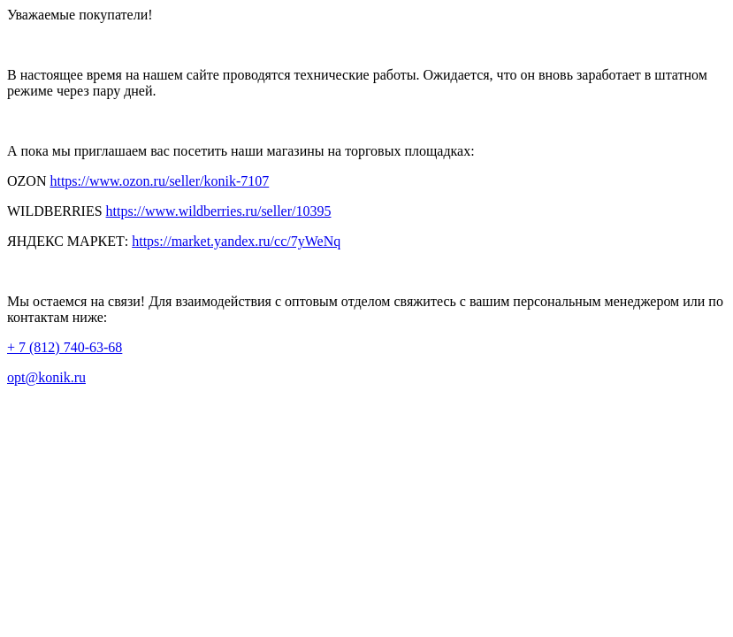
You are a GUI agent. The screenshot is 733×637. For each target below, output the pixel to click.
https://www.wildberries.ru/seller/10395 (219, 211)
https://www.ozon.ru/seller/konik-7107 (159, 180)
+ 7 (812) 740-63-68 (64, 347)
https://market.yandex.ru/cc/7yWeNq (236, 241)
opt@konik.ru (46, 377)
